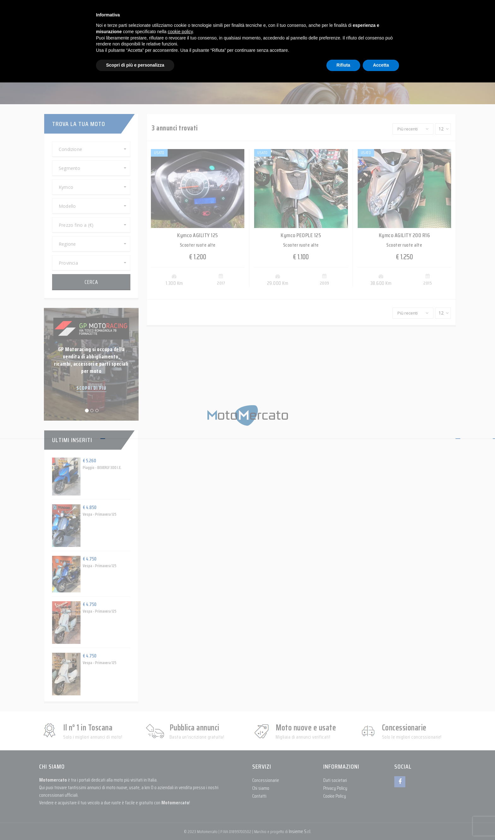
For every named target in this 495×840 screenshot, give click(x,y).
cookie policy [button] (180, 31)
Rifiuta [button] (343, 65)
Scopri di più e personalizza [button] (135, 65)
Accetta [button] (381, 65)
